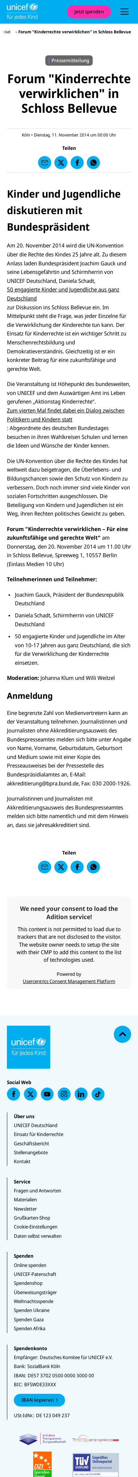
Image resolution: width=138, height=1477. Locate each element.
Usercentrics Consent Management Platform (69, 981)
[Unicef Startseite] (33, 11)
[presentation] (124, 12)
